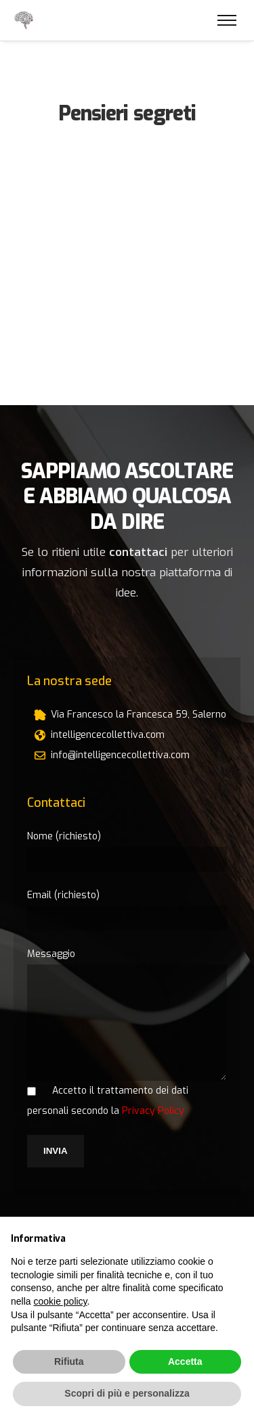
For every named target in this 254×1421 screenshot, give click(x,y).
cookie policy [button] (60, 1301)
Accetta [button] (185, 1361)
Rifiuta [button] (69, 1361)
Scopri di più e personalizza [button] (126, 1393)
